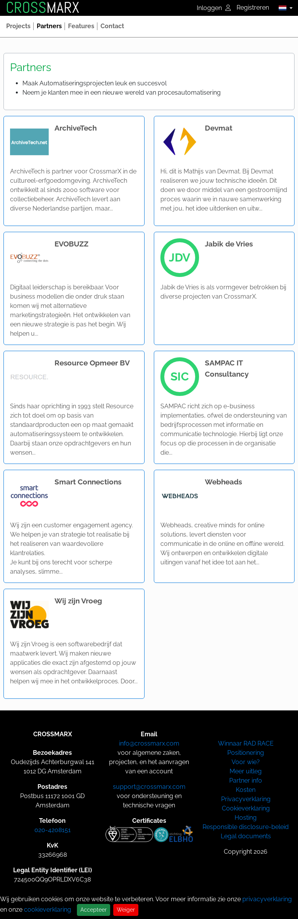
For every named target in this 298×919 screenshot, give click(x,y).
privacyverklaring (267, 899)
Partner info (245, 780)
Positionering (245, 752)
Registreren (253, 7)
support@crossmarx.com (149, 786)
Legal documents (246, 836)
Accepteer (93, 910)
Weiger (126, 910)
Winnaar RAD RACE (246, 743)
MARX (42, 7)
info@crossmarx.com (149, 743)
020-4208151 (52, 830)
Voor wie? (246, 762)
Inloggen (214, 8)
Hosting (246, 817)
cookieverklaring (47, 909)
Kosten (245, 789)
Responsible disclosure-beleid (246, 827)
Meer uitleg (246, 771)
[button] (283, 7)
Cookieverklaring (246, 808)
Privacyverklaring (246, 799)
